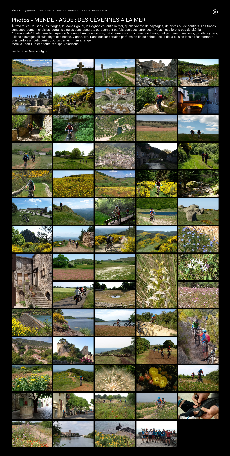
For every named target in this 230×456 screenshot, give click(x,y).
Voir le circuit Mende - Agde (29, 51)
